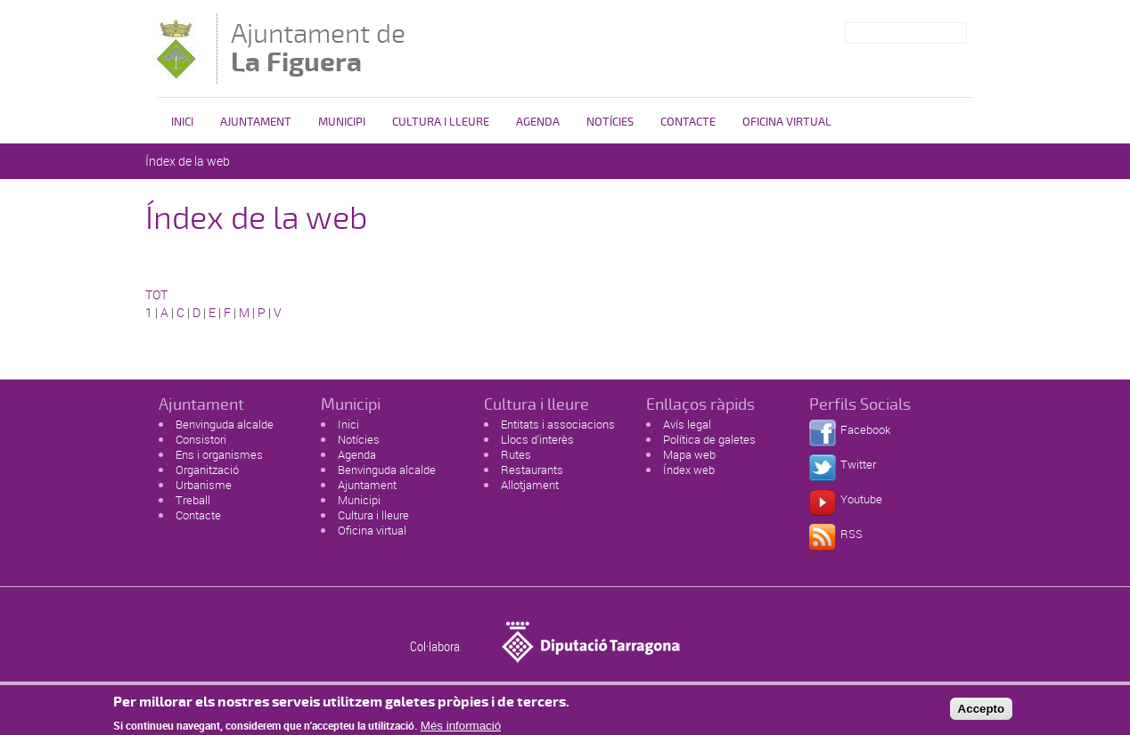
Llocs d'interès (537, 439)
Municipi (341, 122)
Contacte (688, 122)
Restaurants (532, 469)
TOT (156, 294)
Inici (182, 122)
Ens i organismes (219, 454)
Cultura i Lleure (440, 122)
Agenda (538, 122)
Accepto (981, 711)
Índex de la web (187, 160)
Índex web (689, 469)
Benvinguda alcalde (225, 424)
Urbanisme (204, 485)
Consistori (201, 439)
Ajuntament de (318, 48)
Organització (207, 469)
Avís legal (687, 424)
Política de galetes (709, 439)
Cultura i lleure (373, 515)
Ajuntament (255, 122)
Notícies (610, 122)
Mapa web (689, 454)
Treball (193, 500)
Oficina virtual (786, 122)
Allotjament (530, 485)
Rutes (516, 454)
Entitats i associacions (558, 424)
